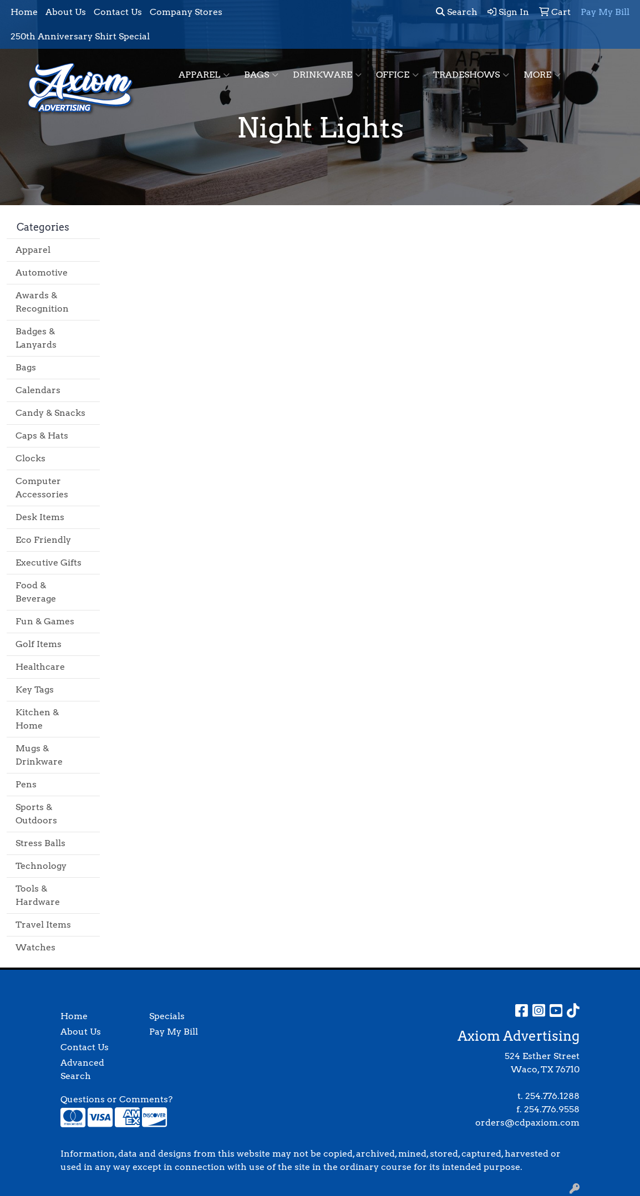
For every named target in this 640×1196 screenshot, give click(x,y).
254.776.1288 (552, 1096)
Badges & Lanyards (36, 338)
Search (457, 12)
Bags (261, 75)
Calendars (38, 390)
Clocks (30, 458)
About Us (65, 12)
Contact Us (118, 12)
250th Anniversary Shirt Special (80, 36)
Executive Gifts (49, 562)
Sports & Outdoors (36, 814)
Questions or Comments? (116, 1099)
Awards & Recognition (42, 302)
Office (397, 75)
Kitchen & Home (37, 719)
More (542, 75)
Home (24, 12)
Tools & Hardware (38, 895)
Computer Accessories (42, 488)
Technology (41, 866)
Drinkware (327, 75)
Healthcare (40, 666)
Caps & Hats (42, 435)
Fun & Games (45, 621)
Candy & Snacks (50, 413)
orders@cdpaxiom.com (527, 1122)
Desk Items (40, 517)
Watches (35, 947)
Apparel (204, 75)
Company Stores (186, 12)
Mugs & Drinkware (39, 755)
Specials (167, 1016)
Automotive (42, 272)
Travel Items (43, 924)
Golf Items (39, 644)
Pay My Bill (173, 1031)
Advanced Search (82, 1069)
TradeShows (471, 75)
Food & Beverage (36, 592)
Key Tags (35, 689)
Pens (26, 784)
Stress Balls (40, 843)
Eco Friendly (43, 540)
